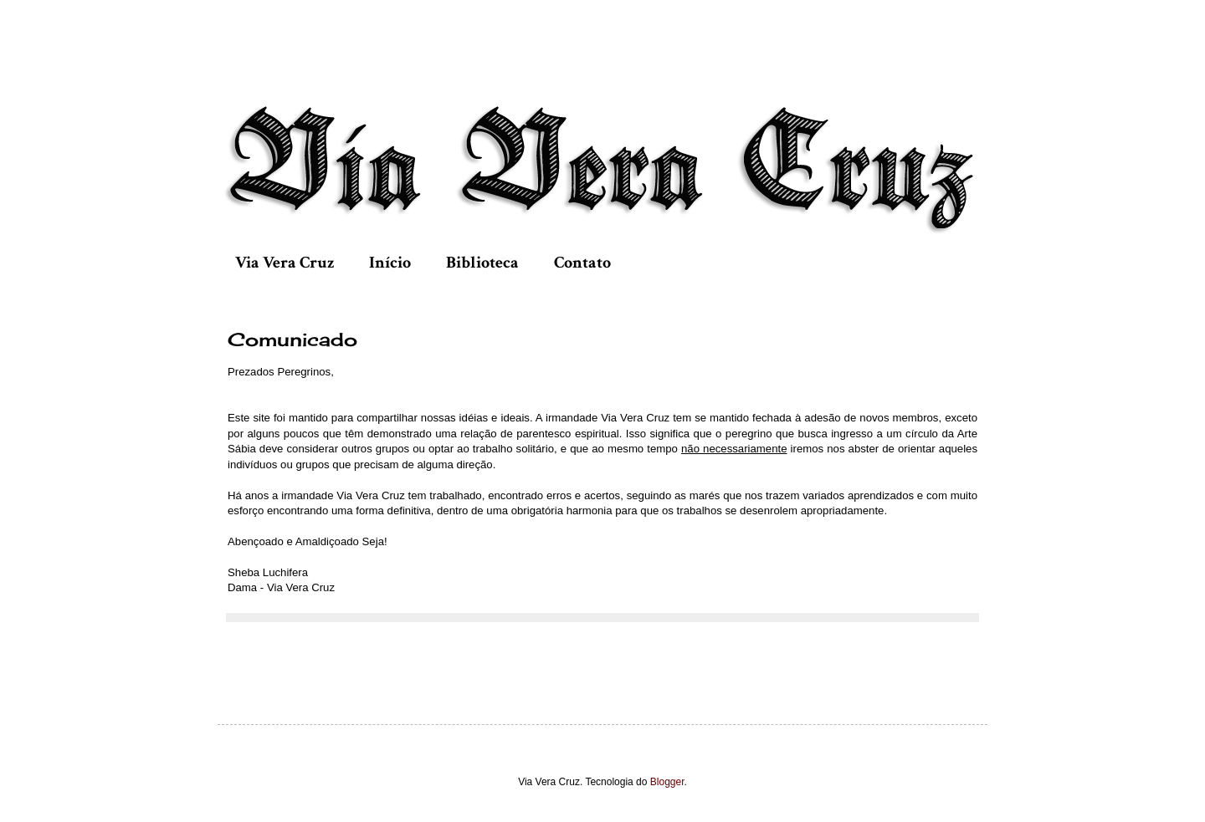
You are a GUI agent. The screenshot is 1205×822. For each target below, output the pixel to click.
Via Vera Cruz (284, 262)
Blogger (667, 782)
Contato (582, 262)
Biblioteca (482, 262)
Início (390, 262)
